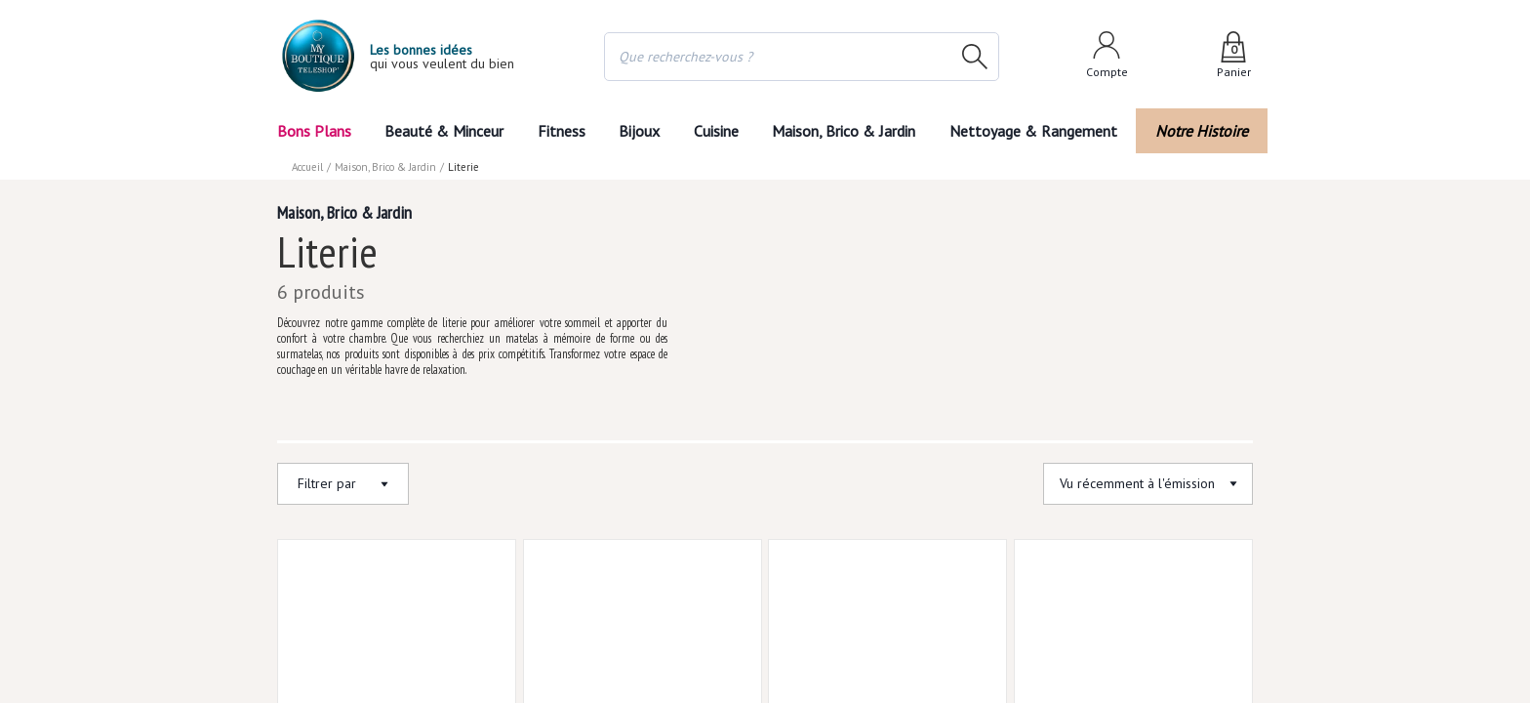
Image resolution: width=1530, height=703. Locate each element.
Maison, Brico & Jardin (853, 130)
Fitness (557, 130)
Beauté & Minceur (441, 130)
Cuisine (719, 130)
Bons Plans (315, 130)
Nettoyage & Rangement (1040, 130)
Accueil (308, 166)
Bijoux (638, 130)
